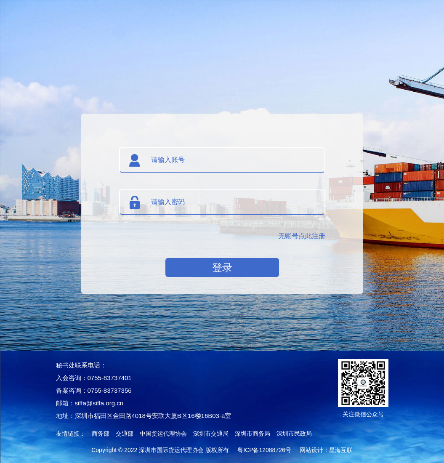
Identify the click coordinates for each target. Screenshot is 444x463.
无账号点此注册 (301, 235)
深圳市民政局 (294, 433)
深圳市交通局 (211, 433)
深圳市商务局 (252, 433)
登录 (222, 267)
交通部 (124, 433)
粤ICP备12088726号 (264, 450)
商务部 (100, 433)
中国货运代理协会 (163, 433)
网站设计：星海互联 (326, 450)
